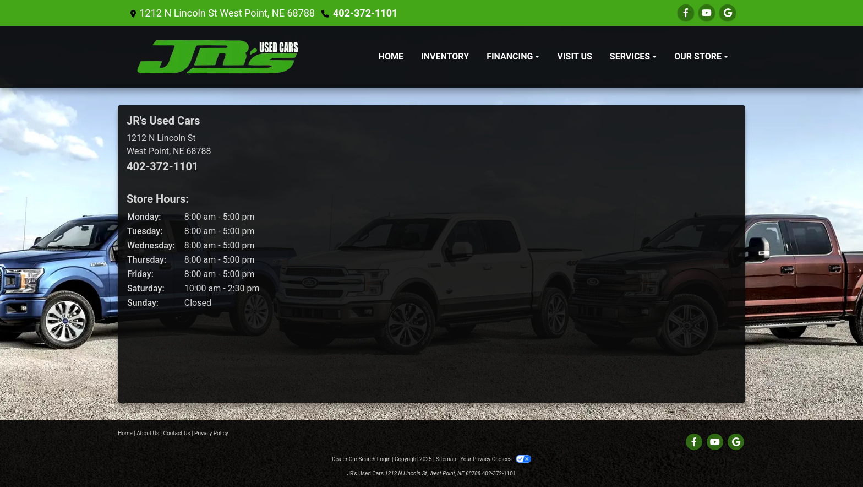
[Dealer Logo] (217, 57)
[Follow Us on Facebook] (686, 12)
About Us (147, 433)
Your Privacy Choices (495, 459)
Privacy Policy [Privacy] (211, 433)
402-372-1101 (365, 13)
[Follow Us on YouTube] (706, 12)
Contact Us (176, 433)
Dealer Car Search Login (361, 459)
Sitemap (446, 459)
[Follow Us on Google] (727, 12)
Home (125, 433)
